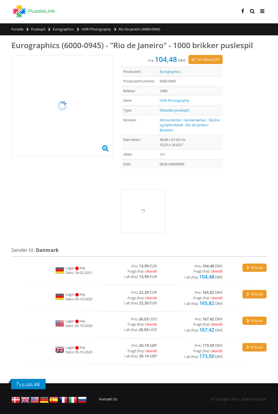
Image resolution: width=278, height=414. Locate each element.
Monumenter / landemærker (183, 120)
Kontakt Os (108, 399)
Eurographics (170, 71)
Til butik (254, 267)
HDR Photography (174, 100)
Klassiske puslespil (174, 110)
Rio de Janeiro (197, 124)
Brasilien (166, 130)
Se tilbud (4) (205, 59)
